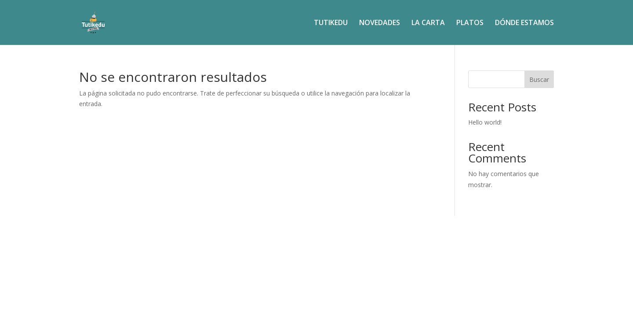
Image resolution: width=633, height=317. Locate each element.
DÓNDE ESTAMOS (524, 23)
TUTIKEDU (331, 23)
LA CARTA (428, 23)
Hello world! (485, 122)
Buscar (539, 79)
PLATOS (470, 23)
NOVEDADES (379, 23)
